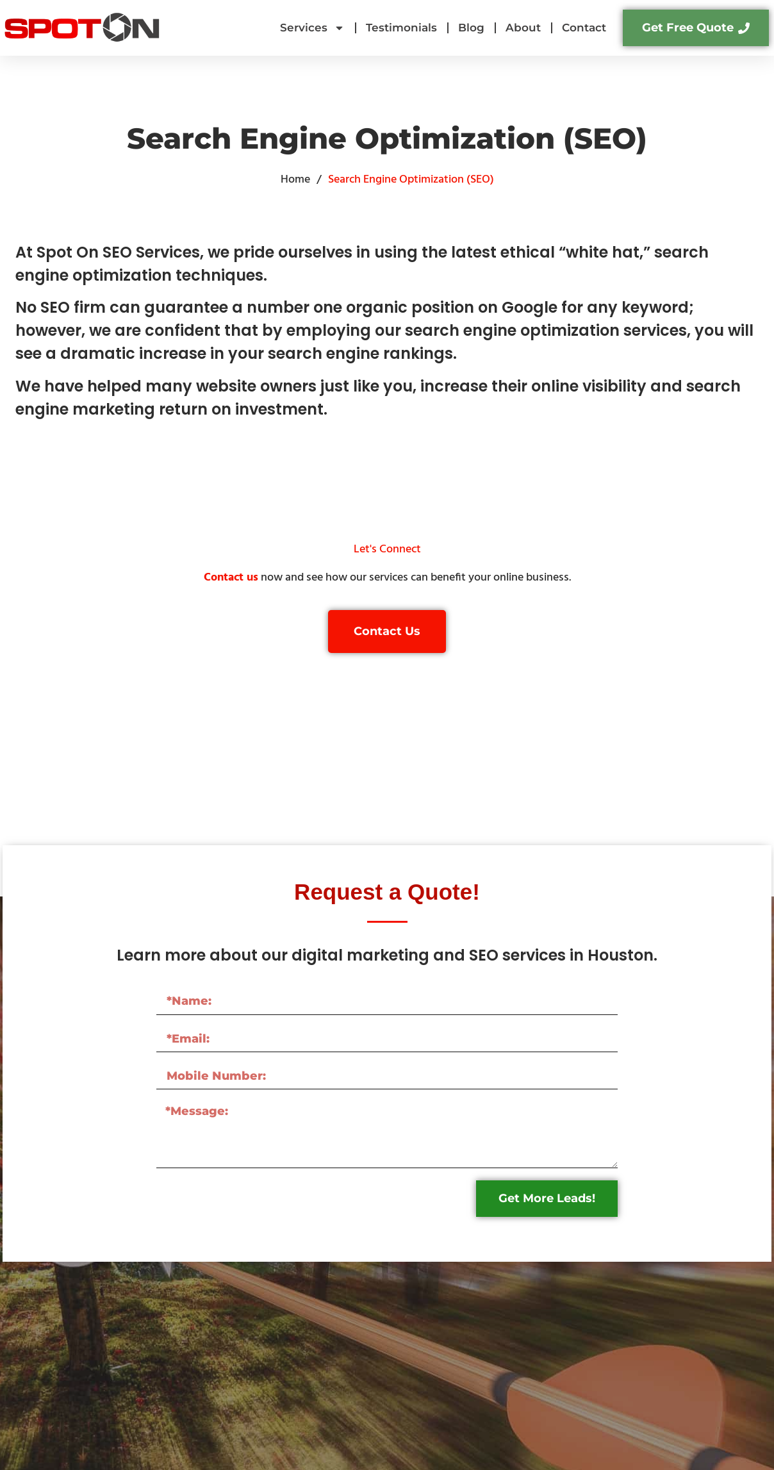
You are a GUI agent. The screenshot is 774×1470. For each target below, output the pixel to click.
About (523, 27)
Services (312, 28)
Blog (471, 27)
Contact (584, 27)
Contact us (231, 577)
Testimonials (401, 27)
